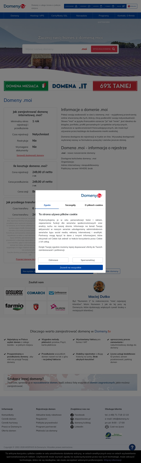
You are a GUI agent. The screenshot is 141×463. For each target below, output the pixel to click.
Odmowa (53, 260)
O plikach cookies (94, 205)
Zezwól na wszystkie (70, 267)
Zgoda (47, 205)
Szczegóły (70, 205)
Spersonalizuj (88, 260)
